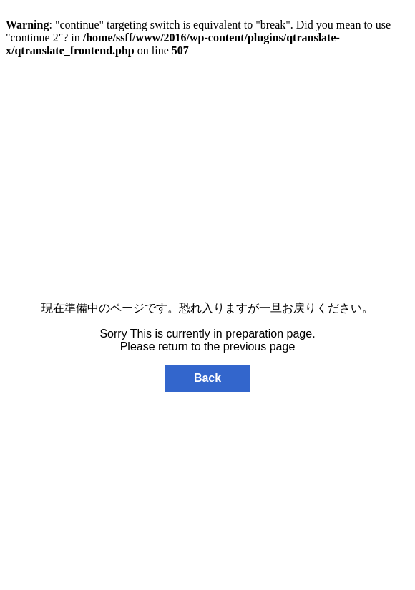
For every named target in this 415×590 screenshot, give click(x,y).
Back (207, 378)
